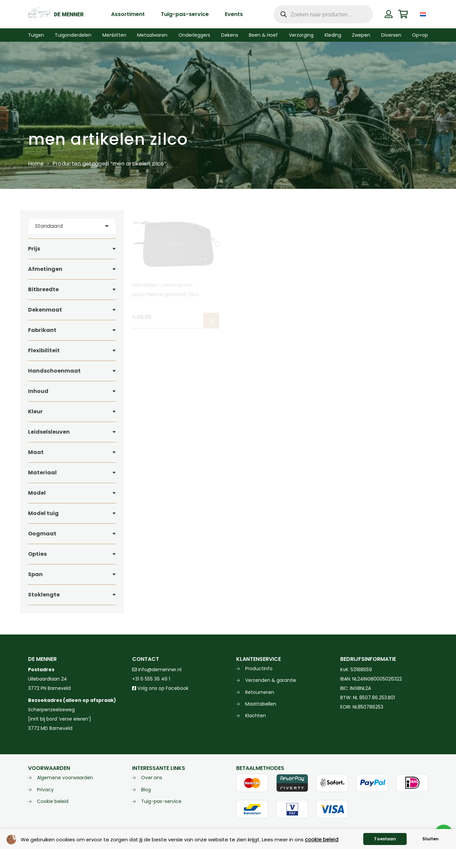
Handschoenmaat (54, 371)
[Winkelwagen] (403, 14)
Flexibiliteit (44, 350)
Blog (146, 789)
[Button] (389, 14)
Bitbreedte (43, 289)
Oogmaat (42, 533)
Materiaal (42, 472)
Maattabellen (260, 704)
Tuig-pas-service (161, 801)
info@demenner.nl (156, 669)
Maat (36, 452)
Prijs (34, 249)
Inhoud (38, 391)
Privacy (45, 789)
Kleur (35, 411)
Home (36, 163)
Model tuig (43, 513)
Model (37, 493)
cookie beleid (322, 839)
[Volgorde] (72, 226)
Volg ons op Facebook (160, 688)
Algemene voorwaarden (65, 777)
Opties (37, 554)
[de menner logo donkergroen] (56, 14)
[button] (211, 321)
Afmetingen (45, 269)
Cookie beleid (52, 801)
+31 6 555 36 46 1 (151, 679)
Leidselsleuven (49, 432)
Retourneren (259, 692)
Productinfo (259, 668)
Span (35, 574)
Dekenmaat (45, 310)
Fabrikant (42, 330)
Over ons (151, 777)
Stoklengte (44, 594)
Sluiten (430, 839)
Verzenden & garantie (270, 680)
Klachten (255, 715)
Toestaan (385, 839)
